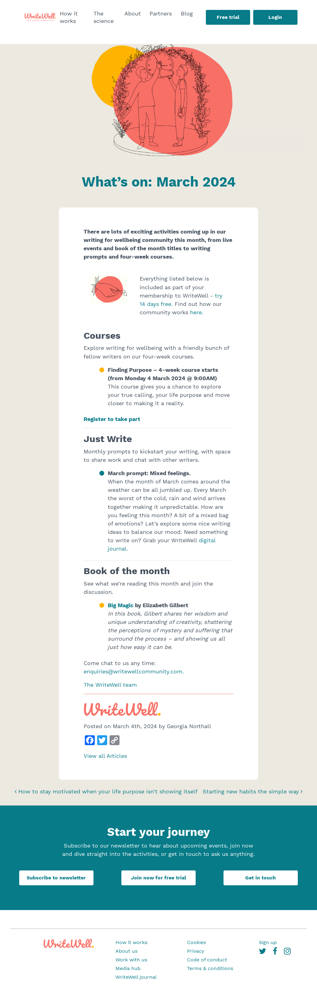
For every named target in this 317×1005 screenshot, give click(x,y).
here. (196, 312)
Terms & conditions (210, 968)
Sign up (268, 942)
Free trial (228, 17)
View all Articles (105, 756)
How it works (69, 17)
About (132, 13)
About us (126, 951)
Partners (161, 13)
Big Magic (121, 605)
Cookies (196, 942)
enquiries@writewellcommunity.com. (134, 671)
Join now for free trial (158, 878)
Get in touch (260, 878)
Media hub (128, 968)
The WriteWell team (110, 684)
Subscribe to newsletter (56, 878)
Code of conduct (207, 960)
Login (275, 17)
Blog (187, 13)
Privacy (195, 951)
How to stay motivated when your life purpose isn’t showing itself (106, 791)
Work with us (131, 960)
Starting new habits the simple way (252, 791)
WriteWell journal (136, 977)
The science (103, 17)
